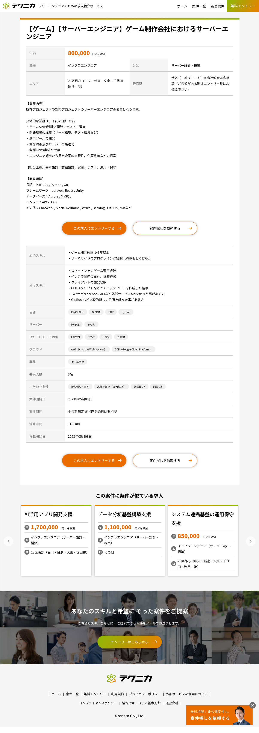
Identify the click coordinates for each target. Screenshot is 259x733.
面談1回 (157, 386)
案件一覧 (199, 6)
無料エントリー (95, 694)
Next (251, 541)
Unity (106, 337)
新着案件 (217, 6)
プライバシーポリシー (145, 694)
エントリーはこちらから (129, 641)
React (91, 337)
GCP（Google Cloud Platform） (133, 349)
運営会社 (171, 703)
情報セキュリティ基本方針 (141, 703)
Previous (8, 541)
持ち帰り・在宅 (80, 386)
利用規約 (117, 694)
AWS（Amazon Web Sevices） (89, 349)
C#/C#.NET (77, 312)
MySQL (75, 324)
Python (126, 312)
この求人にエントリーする (94, 228)
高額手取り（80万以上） (111, 386)
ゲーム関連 (77, 361)
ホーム (182, 6)
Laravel (75, 337)
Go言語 (96, 312)
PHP (111, 312)
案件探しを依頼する (164, 228)
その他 (91, 324)
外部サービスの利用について (187, 694)
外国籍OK (139, 386)
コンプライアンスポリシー (98, 703)
